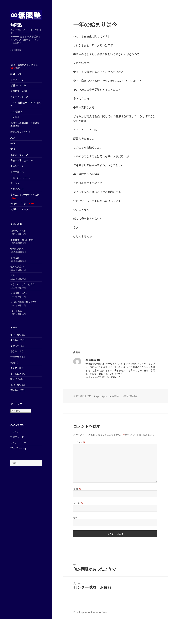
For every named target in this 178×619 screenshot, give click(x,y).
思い (12, 137)
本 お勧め (16, 373)
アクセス (14, 183)
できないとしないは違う (22, 284)
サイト (76, 517)
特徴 (12, 143)
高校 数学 (16, 384)
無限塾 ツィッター (20, 209)
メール (78, 503)
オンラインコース (19, 96)
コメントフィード (19, 442)
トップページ (17, 79)
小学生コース (18, 171)
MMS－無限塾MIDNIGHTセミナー (25, 104)
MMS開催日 (16, 111)
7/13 (16, 74)
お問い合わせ (17, 188)
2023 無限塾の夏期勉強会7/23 (24, 66)
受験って (14, 345)
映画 (12, 362)
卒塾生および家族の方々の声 (24, 196)
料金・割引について (22, 177)
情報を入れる (17, 248)
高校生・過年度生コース (23, 160)
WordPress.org (18, 448)
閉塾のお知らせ (18, 230)
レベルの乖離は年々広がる (23, 302)
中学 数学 (16, 334)
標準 (12, 275)
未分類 (13, 368)
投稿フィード (17, 437)
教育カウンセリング (20, 131)
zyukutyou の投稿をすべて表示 (102, 377)
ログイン (14, 431)
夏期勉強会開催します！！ (23, 239)
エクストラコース (20, 154)
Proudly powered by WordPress (90, 612)
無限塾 (16, 24)
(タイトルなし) (17, 310)
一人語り (14, 117)
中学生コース (18, 166)
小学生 (13, 351)
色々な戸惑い (17, 266)
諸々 (12, 379)
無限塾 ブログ (22, 203)
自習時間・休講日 (19, 91)
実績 (12, 149)
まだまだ (14, 257)
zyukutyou (101, 396)
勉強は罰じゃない (19, 293)
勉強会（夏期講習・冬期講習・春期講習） (26, 124)
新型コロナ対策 (18, 85)
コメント (79, 442)
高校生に (14, 390)
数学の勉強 (16, 356)
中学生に (14, 340)
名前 (77, 488)
